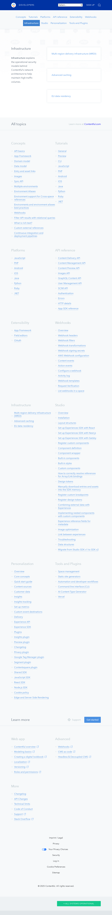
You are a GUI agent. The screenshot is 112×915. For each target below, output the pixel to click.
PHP (60, 171)
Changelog (20, 647)
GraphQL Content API (69, 278)
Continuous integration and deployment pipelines (28, 235)
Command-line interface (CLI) (73, 586)
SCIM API (63, 288)
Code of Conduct (23, 809)
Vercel (61, 596)
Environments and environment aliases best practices (34, 206)
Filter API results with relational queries (34, 217)
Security (56, 855)
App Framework (22, 156)
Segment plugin (22, 662)
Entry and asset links (24, 171)
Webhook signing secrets (71, 350)
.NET (60, 201)
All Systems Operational (79, 903)
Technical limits (22, 803)
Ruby (60, 196)
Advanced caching (61, 75)
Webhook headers (68, 335)
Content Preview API (68, 268)
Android (62, 176)
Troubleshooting (67, 539)
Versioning (19, 766)
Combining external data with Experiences (74, 506)
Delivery (18, 616)
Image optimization (68, 529)
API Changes (21, 799)
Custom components (69, 468)
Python (61, 191)
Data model (20, 166)
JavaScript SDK (22, 677)
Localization (20, 762)
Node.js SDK (20, 687)
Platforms (45, 17)
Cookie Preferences (56, 867)
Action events (65, 365)
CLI (60, 161)
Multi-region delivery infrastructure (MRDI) (74, 53)
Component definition (70, 448)
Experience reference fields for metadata (74, 523)
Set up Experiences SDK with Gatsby (77, 438)
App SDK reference (68, 308)
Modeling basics (23, 751)
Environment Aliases (25, 191)
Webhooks (90, 17)
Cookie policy (21, 692)
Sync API (18, 181)
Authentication (66, 293)
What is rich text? (23, 223)
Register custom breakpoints (73, 494)
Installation (64, 417)
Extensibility (76, 17)
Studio (44, 23)
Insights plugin (21, 637)
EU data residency (61, 96)
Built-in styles (65, 463)
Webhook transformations (72, 345)
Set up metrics (21, 606)
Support (18, 814)
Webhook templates (68, 380)
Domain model (22, 161)
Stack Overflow (22, 819)
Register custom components (73, 443)
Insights (18, 596)
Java (60, 186)
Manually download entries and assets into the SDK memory (78, 488)
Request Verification (68, 385)
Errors (61, 298)
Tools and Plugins (78, 23)
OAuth (17, 340)
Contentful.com (92, 124)
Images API (64, 273)
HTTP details (64, 303)
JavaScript (63, 166)
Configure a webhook (69, 370)
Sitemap (56, 872)
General (62, 151)
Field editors (20, 335)
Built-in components (68, 458)
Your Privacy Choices (58, 849)
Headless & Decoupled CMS (73, 756)
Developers (26, 5)
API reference (60, 17)
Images (18, 176)
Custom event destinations (28, 611)
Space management (68, 571)
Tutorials (33, 17)
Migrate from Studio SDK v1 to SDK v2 (78, 549)
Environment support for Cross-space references (34, 198)
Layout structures (67, 423)
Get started (92, 719)
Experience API (22, 621)
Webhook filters (66, 340)
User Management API (70, 283)
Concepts (21, 17)
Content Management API (71, 263)
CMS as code (65, 751)
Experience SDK (22, 627)
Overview (63, 330)
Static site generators (69, 576)
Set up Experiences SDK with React (76, 427)
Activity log (64, 375)
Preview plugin (22, 642)
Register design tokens (70, 499)
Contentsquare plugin (25, 667)
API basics (19, 151)
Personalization (59, 23)
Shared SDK (20, 672)
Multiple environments (26, 186)
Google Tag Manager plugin (29, 657)
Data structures (66, 544)
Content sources (23, 586)
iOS (60, 181)
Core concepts (22, 576)
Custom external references (28, 227)
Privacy (56, 843)
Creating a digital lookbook (28, 756)
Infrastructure (31, 23)
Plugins (18, 632)
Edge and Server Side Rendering (31, 697)
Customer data (22, 591)
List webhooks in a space (71, 390)
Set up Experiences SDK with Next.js (77, 433)
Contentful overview (25, 746)
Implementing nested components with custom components (76, 515)
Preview (62, 156)
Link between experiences (71, 534)
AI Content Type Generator (72, 591)
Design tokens (65, 481)
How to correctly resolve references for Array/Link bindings (77, 475)
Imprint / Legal (56, 838)
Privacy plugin (21, 652)
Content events (66, 360)
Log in (56, 861)
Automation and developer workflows (78, 581)
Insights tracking (22, 601)
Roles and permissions (26, 772)
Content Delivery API (69, 258)
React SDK (19, 682)
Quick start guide (23, 581)
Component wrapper (69, 453)
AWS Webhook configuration (73, 355)
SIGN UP (90, 5)
